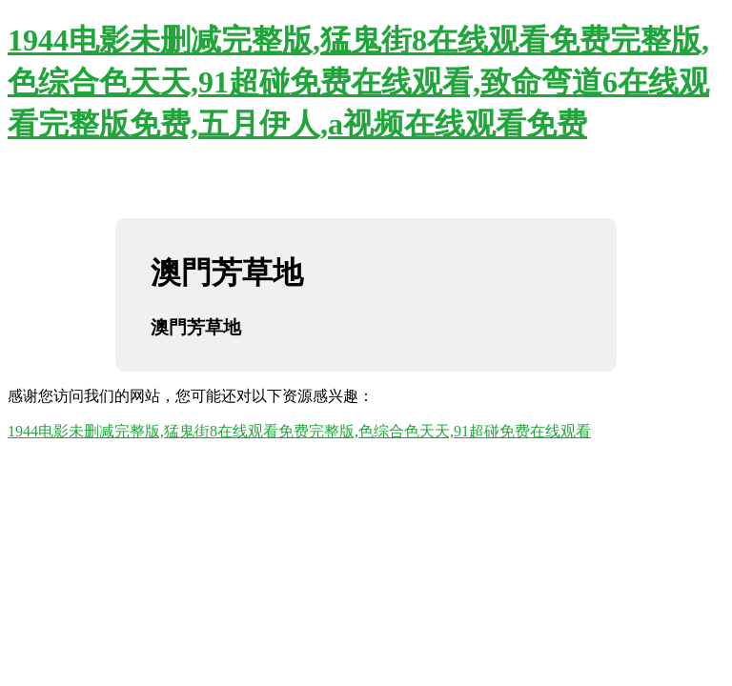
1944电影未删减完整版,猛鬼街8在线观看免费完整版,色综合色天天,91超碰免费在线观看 (299, 431)
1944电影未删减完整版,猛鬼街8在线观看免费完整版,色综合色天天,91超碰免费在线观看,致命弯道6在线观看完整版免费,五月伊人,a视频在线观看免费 (358, 82)
